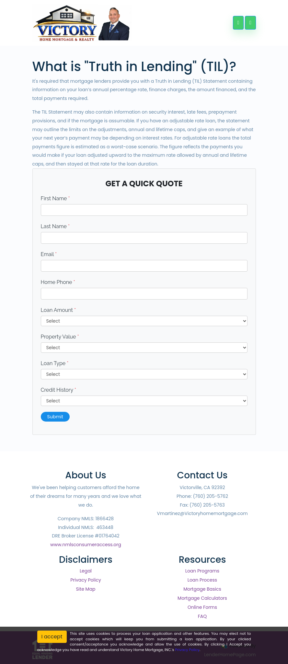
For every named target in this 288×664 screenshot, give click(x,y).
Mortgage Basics (202, 589)
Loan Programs (202, 571)
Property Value (60, 337)
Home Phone (58, 282)
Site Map (85, 589)
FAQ (202, 616)
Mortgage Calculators (202, 598)
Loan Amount (58, 310)
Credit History (58, 390)
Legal (86, 571)
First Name (55, 198)
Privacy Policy (85, 580)
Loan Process (202, 580)
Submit (55, 416)
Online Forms (202, 607)
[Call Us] (238, 23)
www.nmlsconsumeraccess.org (85, 544)
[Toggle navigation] (250, 23)
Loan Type (55, 363)
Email (49, 254)
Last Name (55, 226)
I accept (52, 636)
